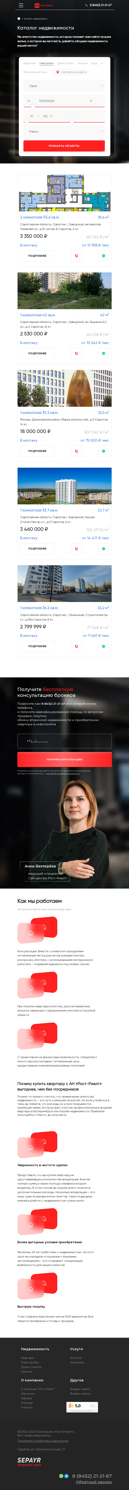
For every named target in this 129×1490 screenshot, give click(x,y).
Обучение (28, 1393)
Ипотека (75, 1358)
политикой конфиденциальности (63, 773)
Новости (26, 1407)
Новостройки (30, 1362)
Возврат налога (80, 1389)
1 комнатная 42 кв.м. (38, 315)
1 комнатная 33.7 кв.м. (39, 510)
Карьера (26, 1398)
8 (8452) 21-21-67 (101, 5)
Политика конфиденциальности (42, 1441)
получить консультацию (65, 759)
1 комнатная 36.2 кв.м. (39, 607)
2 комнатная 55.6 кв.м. (39, 217)
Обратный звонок (94, 1482)
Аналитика (77, 1362)
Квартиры (27, 1358)
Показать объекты (51, 146)
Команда (27, 1403)
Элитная (26, 1371)
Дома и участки (31, 1367)
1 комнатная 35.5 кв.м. (39, 412)
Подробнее (37, 255)
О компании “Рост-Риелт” (38, 1389)
